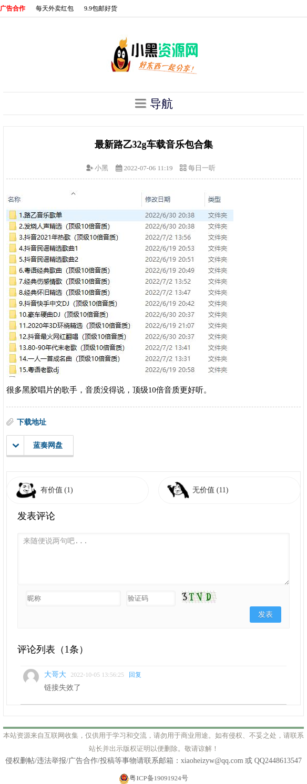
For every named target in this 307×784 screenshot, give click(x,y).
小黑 (101, 168)
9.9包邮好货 (100, 8)
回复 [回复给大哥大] (135, 674)
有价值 (56, 490)
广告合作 (12, 8)
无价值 (210, 490)
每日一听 (202, 168)
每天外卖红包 (55, 8)
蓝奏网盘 (38, 446)
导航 (153, 103)
